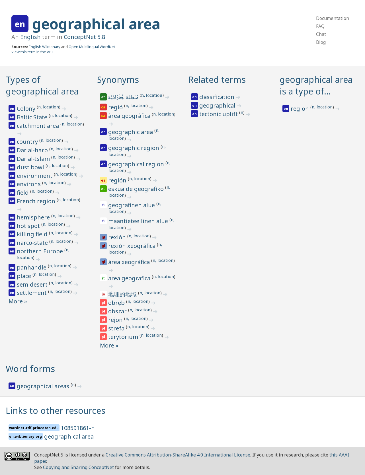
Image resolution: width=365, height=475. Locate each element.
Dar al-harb (33, 150)
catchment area (38, 125)
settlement (32, 293)
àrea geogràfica (130, 116)
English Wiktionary (44, 46)
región (118, 180)
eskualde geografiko (136, 189)
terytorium (124, 337)
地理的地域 (123, 294)
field (23, 192)
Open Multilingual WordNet (92, 46)
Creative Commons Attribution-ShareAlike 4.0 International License (178, 455)
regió (116, 107)
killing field (33, 234)
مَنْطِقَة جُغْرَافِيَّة (124, 98)
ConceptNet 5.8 (84, 37)
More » (18, 301)
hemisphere (34, 217)
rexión (117, 237)
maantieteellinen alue (138, 221)
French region (37, 201)
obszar (118, 311)
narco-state (33, 242)
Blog (321, 42)
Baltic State (33, 117)
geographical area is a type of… (316, 85)
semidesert (33, 284)
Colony (27, 108)
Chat (321, 34)
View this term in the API (32, 51)
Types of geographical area (42, 85)
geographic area (131, 132)
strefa (117, 328)
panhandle (32, 267)
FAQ (320, 26)
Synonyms (118, 79)
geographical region (136, 164)
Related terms (217, 79)
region (300, 108)
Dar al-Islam (34, 159)
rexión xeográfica (132, 246)
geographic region (134, 148)
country (28, 141)
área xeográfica (129, 262)
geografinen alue (132, 205)
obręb (117, 303)
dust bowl (31, 167)
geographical (218, 105)
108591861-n (78, 428)
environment (35, 176)
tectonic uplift (219, 114)
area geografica (130, 278)
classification (217, 97)
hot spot (29, 226)
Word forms (30, 369)
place (24, 276)
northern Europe (40, 251)
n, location (48, 107)
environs (29, 184)
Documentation (332, 18)
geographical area (96, 24)
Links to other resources (55, 410)
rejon (116, 320)
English (30, 37)
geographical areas (44, 386)
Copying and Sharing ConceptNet (78, 467)
